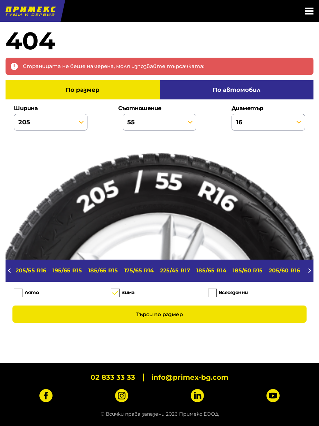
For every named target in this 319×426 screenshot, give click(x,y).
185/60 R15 (248, 270)
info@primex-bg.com (189, 377)
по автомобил (236, 89)
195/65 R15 (67, 270)
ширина (50, 117)
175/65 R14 (139, 270)
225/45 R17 (175, 270)
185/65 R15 (103, 270)
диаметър (268, 117)
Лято (32, 292)
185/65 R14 (211, 270)
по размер (83, 89)
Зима (128, 292)
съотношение (159, 117)
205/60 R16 (284, 270)
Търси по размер (159, 314)
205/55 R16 (31, 270)
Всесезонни (233, 292)
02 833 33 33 (113, 377)
